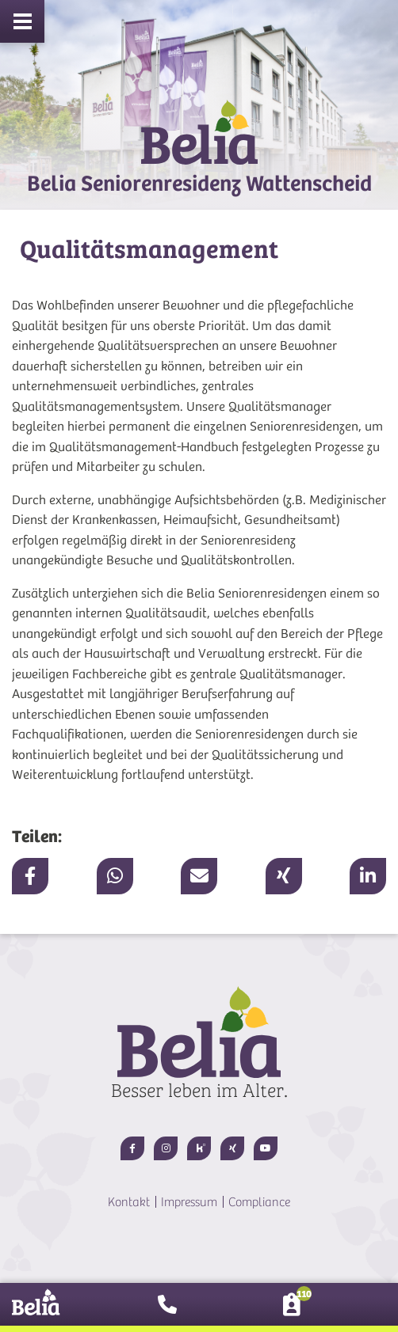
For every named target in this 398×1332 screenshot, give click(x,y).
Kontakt (129, 1202)
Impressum (189, 1202)
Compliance (259, 1202)
